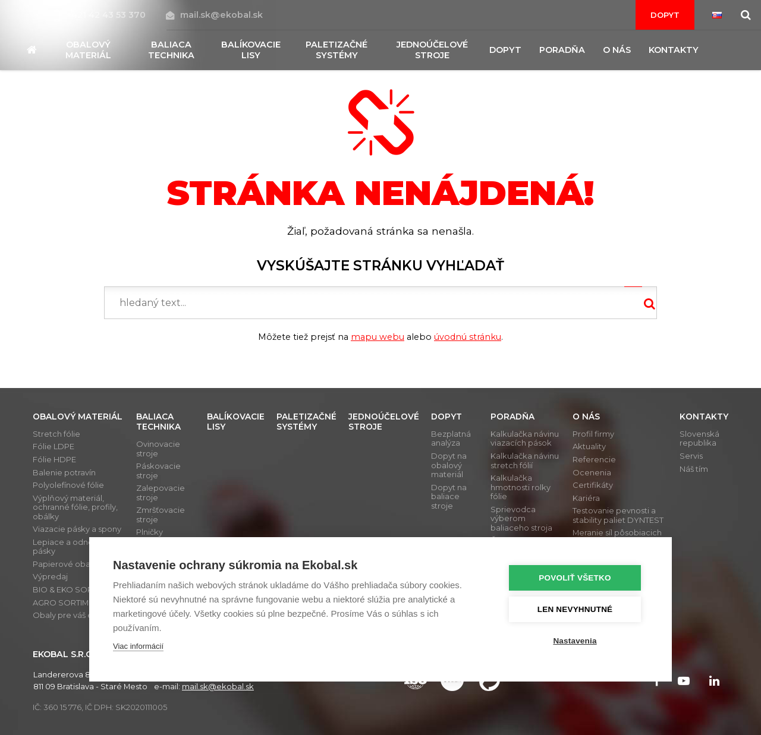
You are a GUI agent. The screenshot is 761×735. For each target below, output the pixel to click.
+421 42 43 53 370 (101, 15)
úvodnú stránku (467, 337)
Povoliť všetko (576, 577)
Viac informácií (138, 646)
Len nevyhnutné (576, 609)
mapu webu (377, 337)
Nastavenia (576, 640)
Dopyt (665, 15)
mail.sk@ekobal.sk (214, 15)
